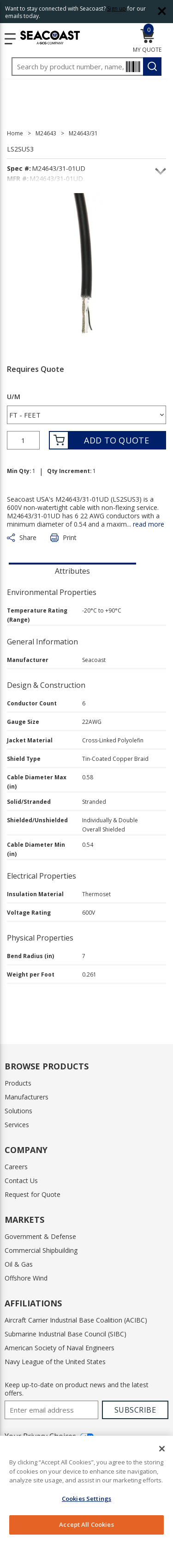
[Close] (162, 1449)
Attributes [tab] (72, 571)
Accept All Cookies (86, 1524)
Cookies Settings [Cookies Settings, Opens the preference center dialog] (86, 1498)
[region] (86, 1489)
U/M (13, 397)
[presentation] (72, 570)
